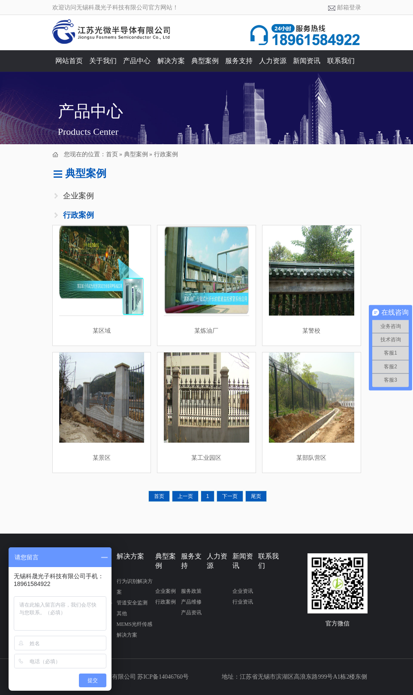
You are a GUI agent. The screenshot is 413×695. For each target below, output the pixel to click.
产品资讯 (191, 613)
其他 (122, 613)
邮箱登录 (349, 7)
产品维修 (191, 602)
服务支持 (239, 60)
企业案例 (78, 195)
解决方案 (171, 60)
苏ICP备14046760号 (163, 677)
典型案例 (205, 60)
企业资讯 (242, 591)
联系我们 (341, 60)
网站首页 (69, 60)
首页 (112, 154)
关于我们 (103, 60)
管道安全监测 (132, 603)
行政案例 (166, 154)
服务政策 (191, 591)
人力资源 (272, 60)
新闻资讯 (306, 60)
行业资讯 (242, 602)
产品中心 (137, 60)
